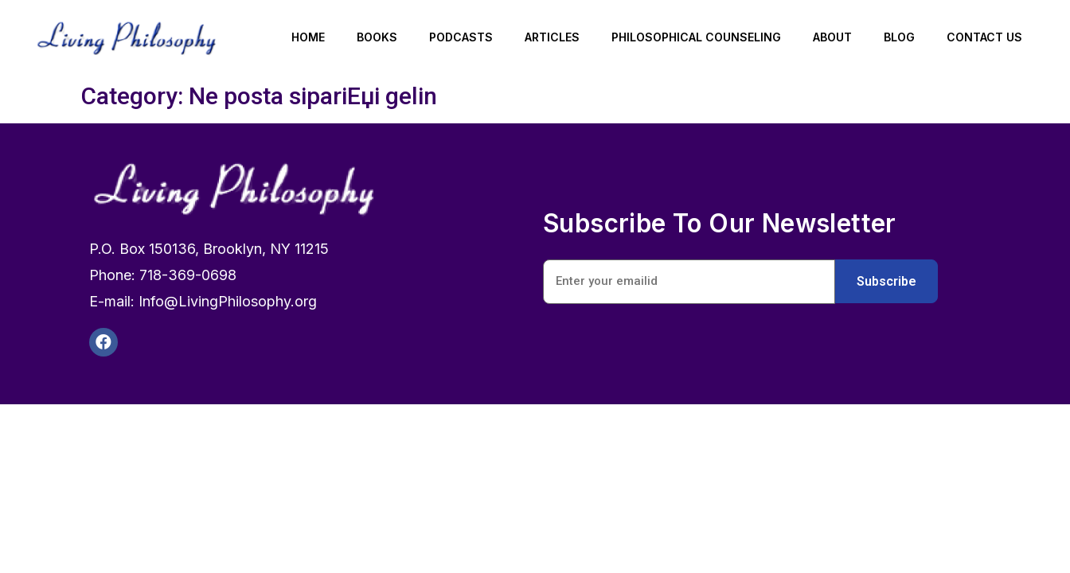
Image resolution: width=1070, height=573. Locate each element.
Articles (552, 37)
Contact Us (984, 37)
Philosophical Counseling (696, 37)
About (832, 37)
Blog (899, 37)
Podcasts (461, 37)
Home (308, 37)
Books (377, 37)
